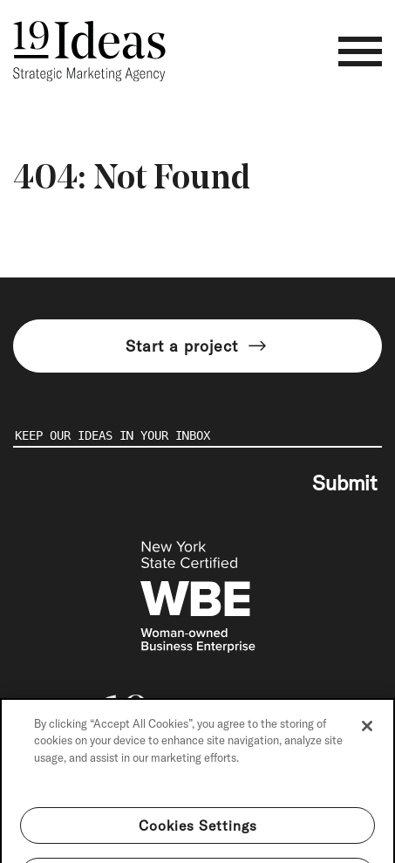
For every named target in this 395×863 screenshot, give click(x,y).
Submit (344, 482)
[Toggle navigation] (360, 51)
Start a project (197, 346)
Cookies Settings (198, 839)
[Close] (367, 740)
